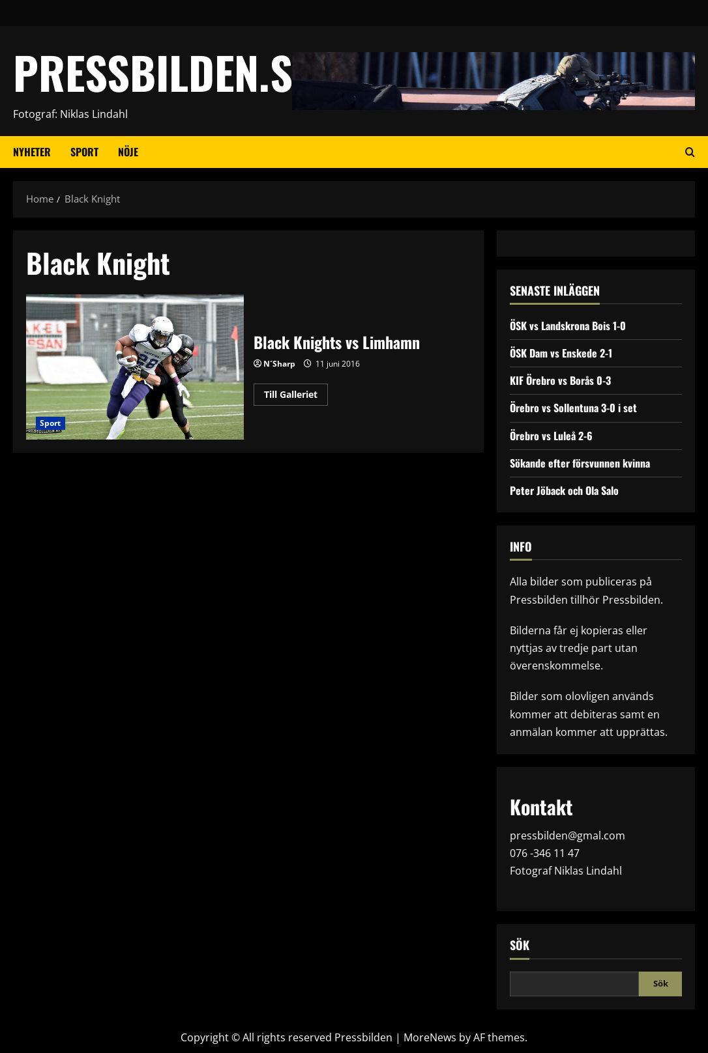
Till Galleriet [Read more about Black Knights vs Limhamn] (296, 396)
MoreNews (430, 1037)
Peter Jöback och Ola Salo (564, 490)
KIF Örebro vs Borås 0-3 (560, 380)
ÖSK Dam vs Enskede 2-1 (561, 353)
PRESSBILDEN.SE (162, 72)
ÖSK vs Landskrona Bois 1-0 (568, 325)
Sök (519, 945)
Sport (84, 152)
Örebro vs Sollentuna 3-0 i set (573, 407)
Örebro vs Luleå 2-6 (551, 435)
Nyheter (32, 152)
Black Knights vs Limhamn (135, 366)
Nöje (128, 152)
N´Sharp (279, 363)
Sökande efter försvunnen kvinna (580, 463)
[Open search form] (690, 152)
